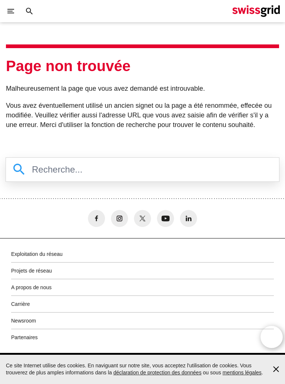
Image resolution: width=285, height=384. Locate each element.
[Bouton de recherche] (29, 11)
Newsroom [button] (23, 321)
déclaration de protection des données (157, 372)
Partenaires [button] (24, 337)
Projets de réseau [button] (31, 271)
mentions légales (242, 372)
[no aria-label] (96, 218)
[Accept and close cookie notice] (276, 369)
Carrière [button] (20, 304)
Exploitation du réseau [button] (37, 254)
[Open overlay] (272, 337)
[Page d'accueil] (256, 11)
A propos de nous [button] (31, 287)
